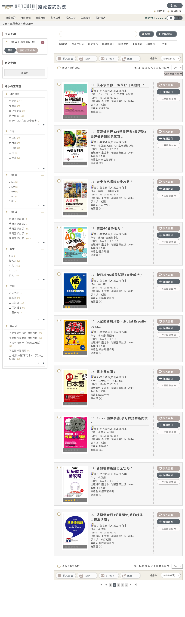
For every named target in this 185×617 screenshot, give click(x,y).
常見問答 (71, 17)
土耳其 (13, 297)
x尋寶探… (152, 44)
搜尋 (10, 50)
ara (11, 255)
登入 (176, 5)
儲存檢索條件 (27, 50)
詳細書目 (166, 92)
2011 (12, 196)
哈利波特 (123, 44)
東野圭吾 (137, 44)
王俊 (12, 152)
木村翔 (13, 142)
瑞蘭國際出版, (17, 223)
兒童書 (13, 105)
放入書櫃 (166, 85)
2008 (12, 181)
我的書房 (101, 17)
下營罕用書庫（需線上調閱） (25, 342)
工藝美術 (14, 312)
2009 (12, 186)
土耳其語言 (15, 307)
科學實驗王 (108, 44)
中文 (12, 265)
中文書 (13, 101)
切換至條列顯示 (173, 73)
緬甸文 (13, 260)
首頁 (4, 23)
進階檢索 (166, 34)
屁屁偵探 (93, 44)
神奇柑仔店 (78, 44)
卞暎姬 (13, 138)
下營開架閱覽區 (18, 350)
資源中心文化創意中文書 (23, 120)
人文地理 (14, 292)
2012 (12, 201)
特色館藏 (14, 115)
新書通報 (26, 17)
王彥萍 (13, 157)
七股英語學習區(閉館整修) (24, 332)
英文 (12, 275)
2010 (12, 191)
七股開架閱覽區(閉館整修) (24, 337)
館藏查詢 (11, 17)
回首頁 (161, 11)
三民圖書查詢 (169, 98)
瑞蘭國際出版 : (17, 238)
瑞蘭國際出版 (17, 218)
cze (11, 270)
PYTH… (166, 44)
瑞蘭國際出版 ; (17, 228)
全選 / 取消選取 (68, 67)
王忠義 (13, 147)
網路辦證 (176, 11)
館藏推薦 (41, 17)
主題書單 (86, 17)
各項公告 (56, 17)
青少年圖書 (15, 110)
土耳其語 (14, 302)
